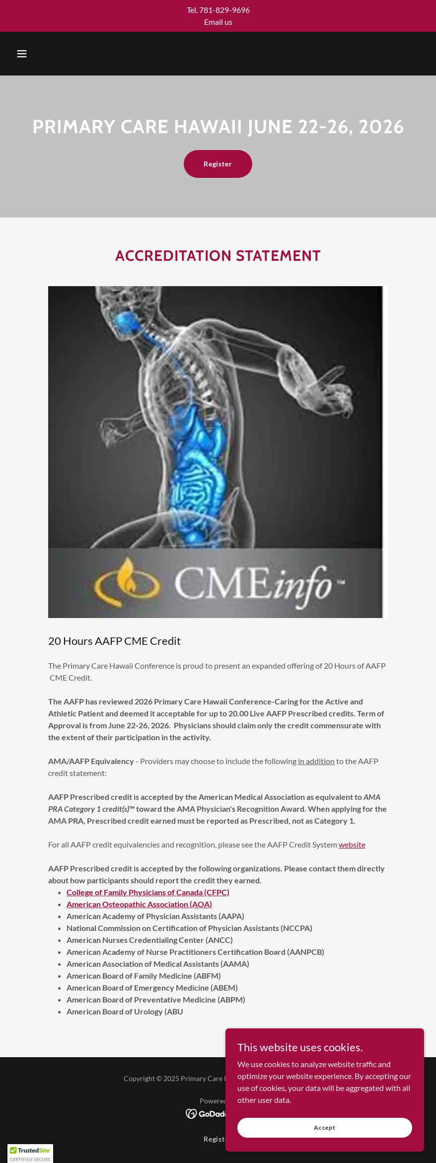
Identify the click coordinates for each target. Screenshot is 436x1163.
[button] (22, 54)
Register (218, 163)
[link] (218, 1112)
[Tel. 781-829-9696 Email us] (218, 16)
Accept (325, 1141)
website (352, 844)
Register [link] (218, 1139)
